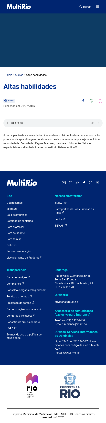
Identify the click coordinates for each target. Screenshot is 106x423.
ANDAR (61, 203)
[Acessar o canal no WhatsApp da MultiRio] (91, 182)
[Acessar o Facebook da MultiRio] (84, 182)
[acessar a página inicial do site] (18, 7)
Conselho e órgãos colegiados (26, 290)
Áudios (19, 75)
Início (9, 75)
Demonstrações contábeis (24, 309)
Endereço (61, 270)
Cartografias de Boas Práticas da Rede (74, 211)
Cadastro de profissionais (23, 322)
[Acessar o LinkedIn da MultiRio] (97, 182)
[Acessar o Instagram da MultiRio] (70, 182)
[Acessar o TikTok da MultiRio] (77, 182)
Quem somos (15, 202)
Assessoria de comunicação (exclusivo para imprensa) (74, 312)
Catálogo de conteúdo (20, 221)
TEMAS (61, 225)
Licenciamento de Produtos (25, 257)
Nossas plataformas (68, 196)
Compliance (15, 283)
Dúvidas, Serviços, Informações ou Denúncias (76, 333)
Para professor (15, 227)
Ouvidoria (61, 295)
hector (60, 219)
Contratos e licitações (21, 315)
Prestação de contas (20, 302)
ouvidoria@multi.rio (66, 301)
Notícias (11, 245)
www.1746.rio (71, 352)
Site (9, 196)
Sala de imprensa (17, 214)
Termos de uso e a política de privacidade (24, 336)
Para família (14, 239)
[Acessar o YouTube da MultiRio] (64, 182)
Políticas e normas (19, 296)
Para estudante (16, 233)
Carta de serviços (18, 277)
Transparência (16, 270)
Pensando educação (19, 251)
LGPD (12, 328)
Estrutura (12, 208)
